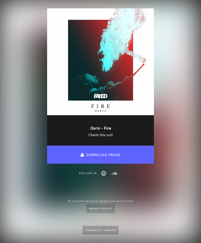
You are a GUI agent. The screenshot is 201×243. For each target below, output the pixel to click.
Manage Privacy (100, 208)
